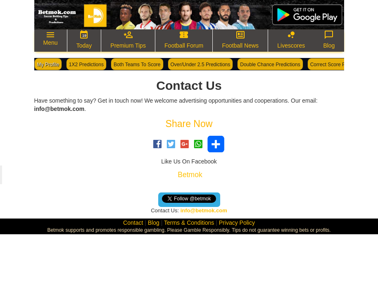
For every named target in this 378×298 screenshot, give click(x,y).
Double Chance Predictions (270, 64)
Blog (153, 222)
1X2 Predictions (86, 64)
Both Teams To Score (137, 64)
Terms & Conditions (189, 222)
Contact (133, 222)
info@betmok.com (204, 210)
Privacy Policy (237, 222)
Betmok (190, 175)
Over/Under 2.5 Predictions (201, 64)
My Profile (48, 64)
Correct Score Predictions (338, 64)
